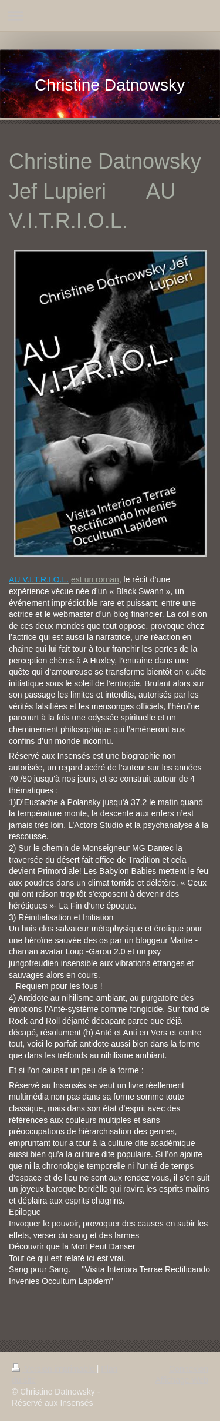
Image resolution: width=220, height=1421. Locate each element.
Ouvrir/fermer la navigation (110, 15)
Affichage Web (181, 1380)
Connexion (188, 1368)
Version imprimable (54, 1368)
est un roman (95, 579)
